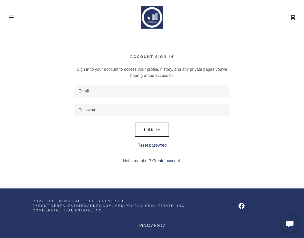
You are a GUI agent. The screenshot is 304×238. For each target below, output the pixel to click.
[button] (15, 17)
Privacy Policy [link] (152, 225)
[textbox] (152, 91)
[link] (152, 17)
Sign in (152, 130)
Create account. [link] (166, 161)
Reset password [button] (152, 145)
